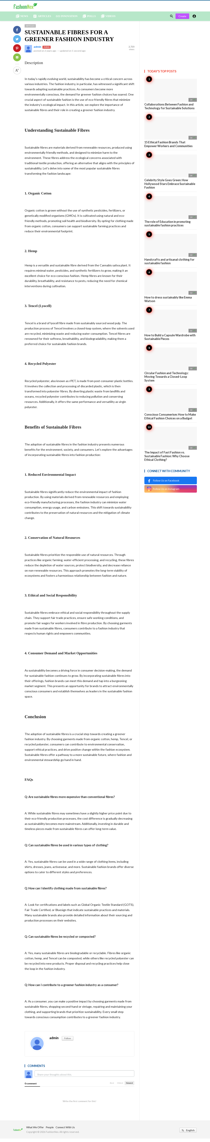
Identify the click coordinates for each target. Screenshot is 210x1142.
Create (182, 19)
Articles (30, 29)
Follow (67, 1041)
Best (112, 1086)
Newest (129, 1086)
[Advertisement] (170, 44)
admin (37, 50)
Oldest (120, 1086)
